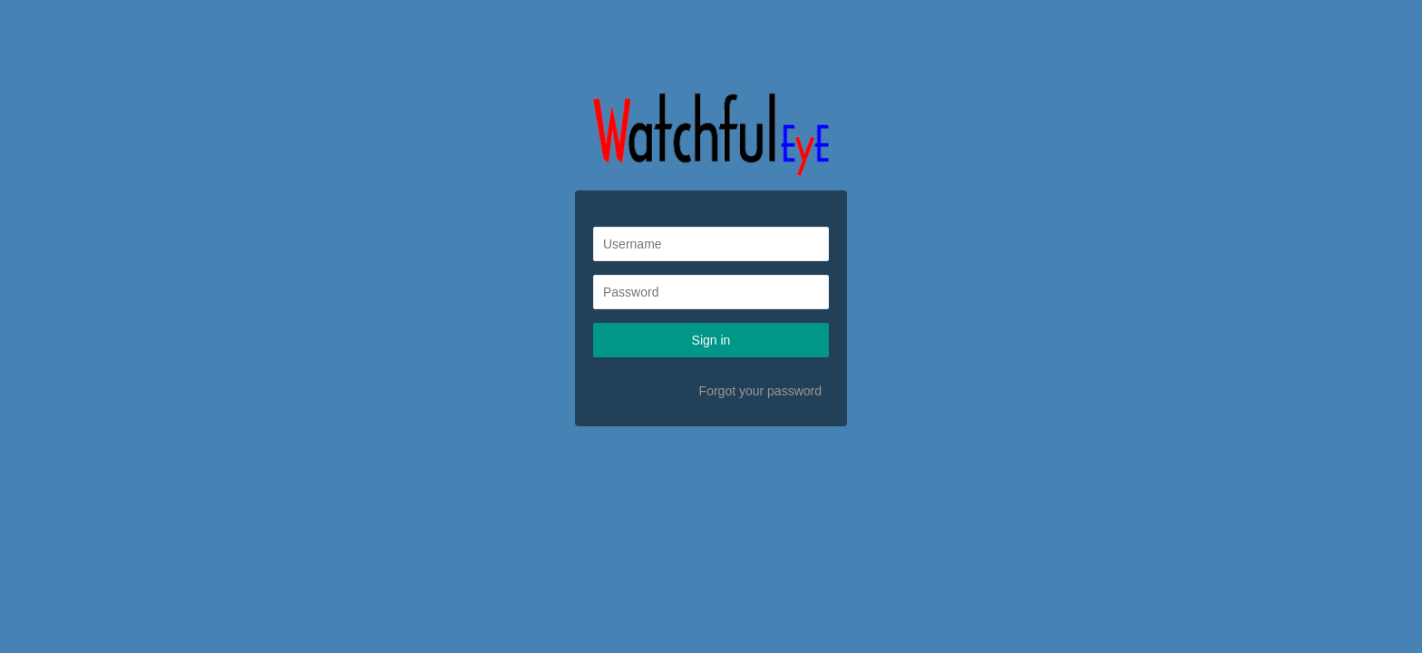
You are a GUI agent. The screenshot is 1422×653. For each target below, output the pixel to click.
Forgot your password (760, 391)
